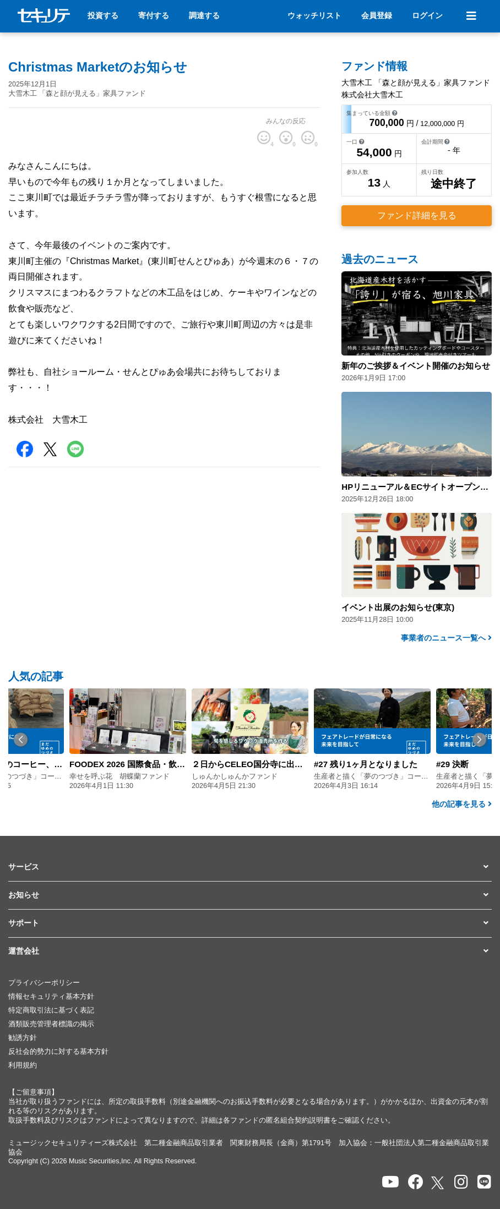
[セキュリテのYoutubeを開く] (390, 1182)
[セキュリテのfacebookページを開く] (415, 1182)
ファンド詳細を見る (416, 215)
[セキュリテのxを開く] (438, 1183)
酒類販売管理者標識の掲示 (51, 1024)
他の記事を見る (462, 804)
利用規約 (22, 1065)
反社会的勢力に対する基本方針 (58, 1051)
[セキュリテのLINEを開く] (484, 1182)
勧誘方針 (22, 1038)
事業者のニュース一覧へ (446, 637)
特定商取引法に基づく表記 (51, 1010)
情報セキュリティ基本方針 (51, 996)
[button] (21, 740)
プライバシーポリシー (44, 983)
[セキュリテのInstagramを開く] (461, 1182)
